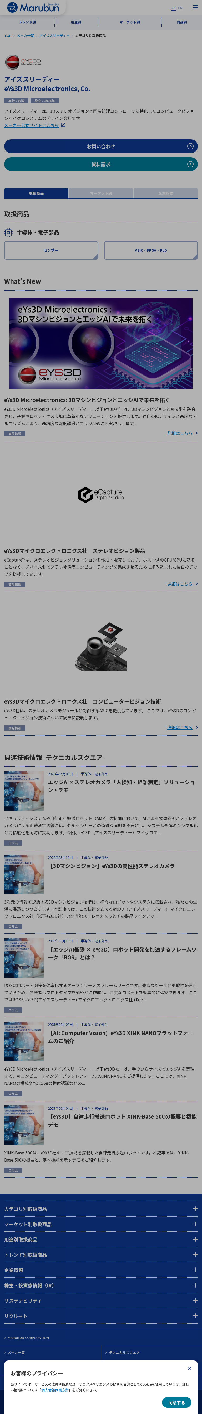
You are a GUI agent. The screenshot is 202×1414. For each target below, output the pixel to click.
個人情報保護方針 (55, 1389)
